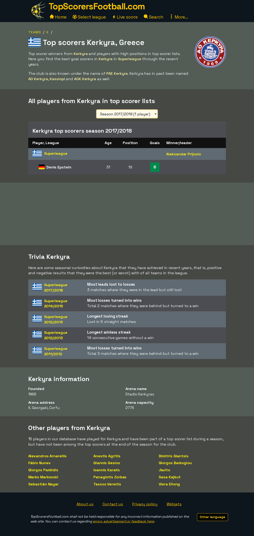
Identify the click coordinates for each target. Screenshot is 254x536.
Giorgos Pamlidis (43, 469)
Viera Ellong (169, 484)
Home (58, 17)
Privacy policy (144, 504)
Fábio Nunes (39, 462)
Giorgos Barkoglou (175, 462)
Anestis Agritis (106, 456)
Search (153, 17)
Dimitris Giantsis (173, 456)
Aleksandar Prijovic (183, 154)
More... (178, 17)
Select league (89, 17)
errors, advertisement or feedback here (123, 521)
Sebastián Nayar (43, 484)
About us (85, 504)
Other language (212, 517)
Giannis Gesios (106, 462)
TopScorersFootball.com (97, 6)
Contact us (113, 504)
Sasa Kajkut (170, 477)
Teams (34, 32)
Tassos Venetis (107, 484)
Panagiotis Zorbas (109, 477)
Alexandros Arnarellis (47, 456)
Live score (125, 17)
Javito (164, 469)
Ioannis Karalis (106, 469)
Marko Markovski (43, 477)
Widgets (174, 504)
